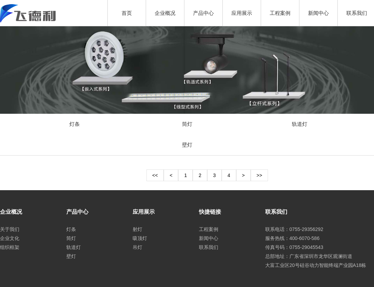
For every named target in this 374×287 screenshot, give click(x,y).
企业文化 (9, 238)
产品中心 (203, 13)
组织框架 (9, 247)
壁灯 (187, 145)
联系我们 (356, 13)
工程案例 (280, 13)
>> (259, 175)
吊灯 (137, 247)
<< (155, 175)
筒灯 (187, 124)
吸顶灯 (140, 238)
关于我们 (9, 229)
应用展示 (241, 13)
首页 (127, 13)
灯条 (74, 124)
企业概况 (165, 13)
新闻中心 (318, 13)
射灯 (137, 229)
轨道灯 (299, 124)
